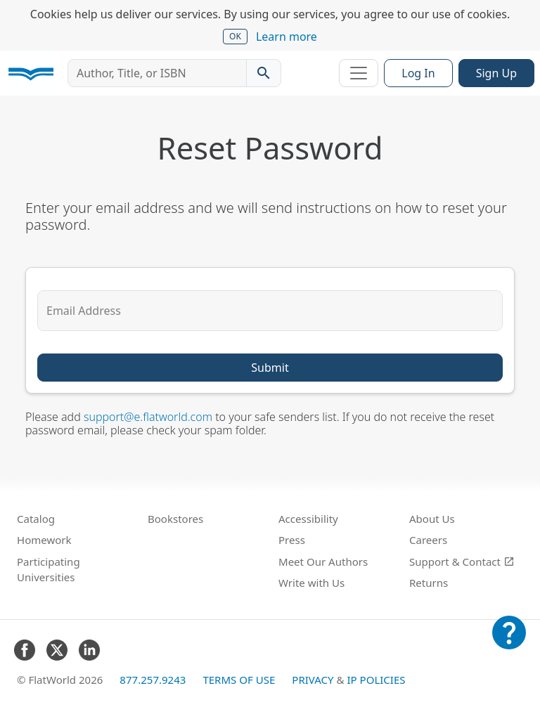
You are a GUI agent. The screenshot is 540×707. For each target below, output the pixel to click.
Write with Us (311, 583)
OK (235, 36)
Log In (418, 73)
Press (291, 540)
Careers (428, 540)
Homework (44, 540)
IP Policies (376, 680)
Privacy (312, 680)
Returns (428, 583)
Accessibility (308, 519)
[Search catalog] (263, 73)
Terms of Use (238, 680)
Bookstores (175, 519)
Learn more (286, 36)
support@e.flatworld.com (148, 416)
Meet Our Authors (323, 561)
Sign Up (496, 73)
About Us (432, 519)
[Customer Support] (509, 642)
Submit (269, 367)
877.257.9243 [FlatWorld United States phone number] (153, 680)
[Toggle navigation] (358, 73)
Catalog (36, 519)
